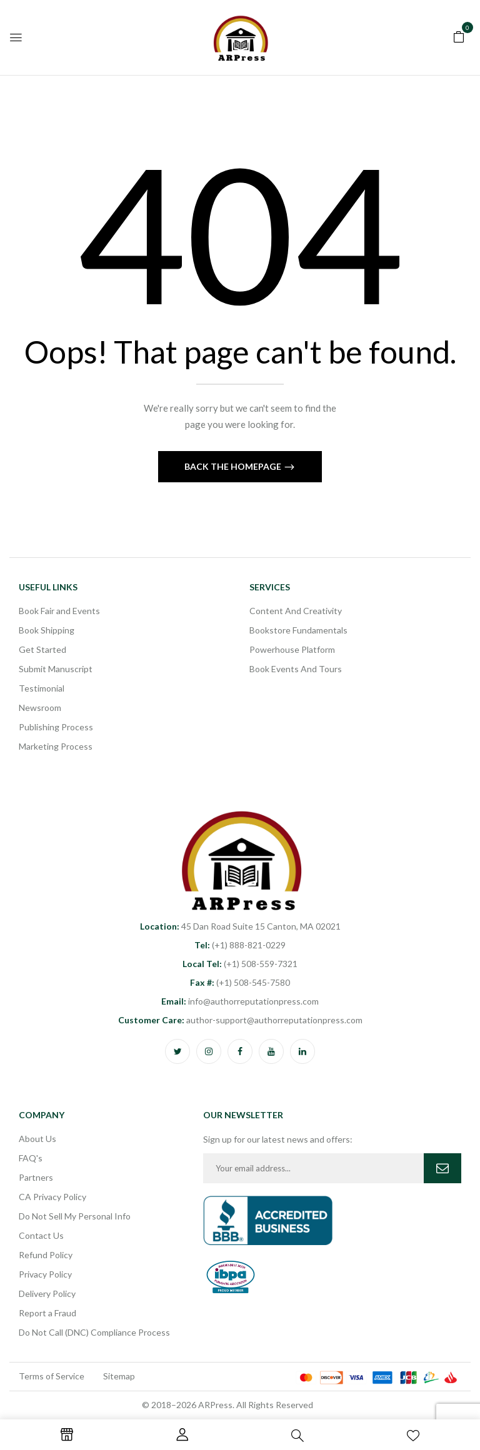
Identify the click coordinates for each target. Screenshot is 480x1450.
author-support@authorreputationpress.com (240, 1020)
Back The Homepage (233, 466)
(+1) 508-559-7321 (240, 963)
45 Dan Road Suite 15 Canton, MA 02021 (240, 926)
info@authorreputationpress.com (240, 1001)
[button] (458, 35)
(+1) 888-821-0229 (240, 945)
